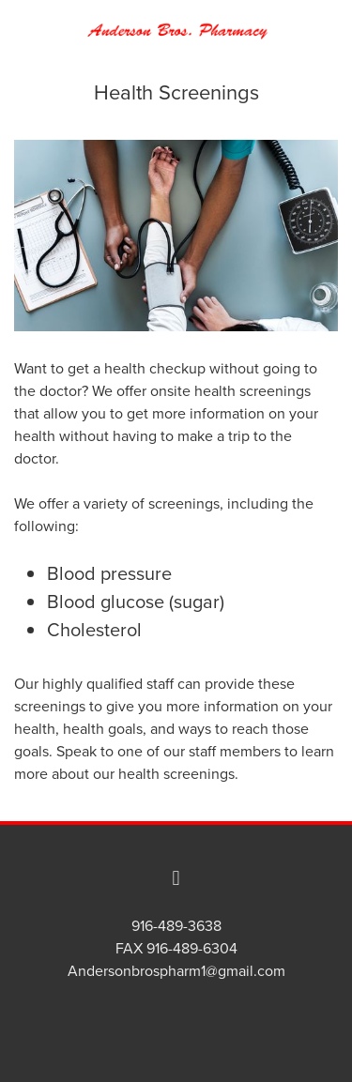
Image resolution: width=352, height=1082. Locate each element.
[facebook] (176, 877)
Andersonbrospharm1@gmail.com (176, 970)
